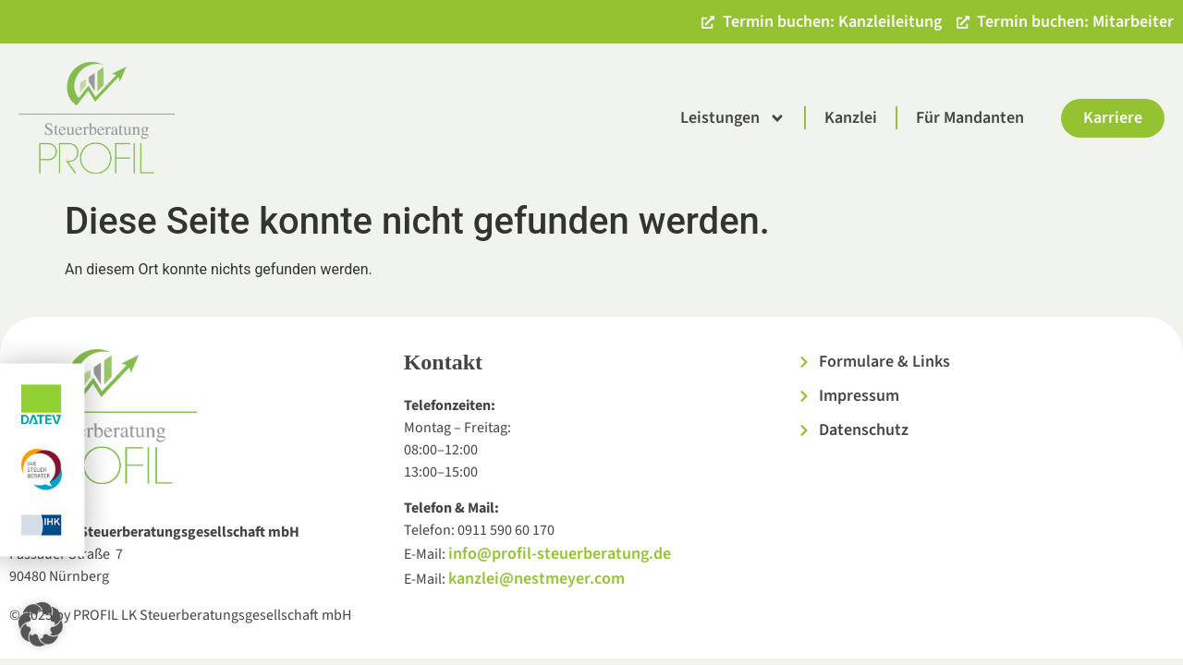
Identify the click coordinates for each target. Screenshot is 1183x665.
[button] (40, 624)
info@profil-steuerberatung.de (559, 553)
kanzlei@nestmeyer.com (536, 578)
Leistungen (733, 118)
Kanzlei (850, 117)
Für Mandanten (970, 117)
